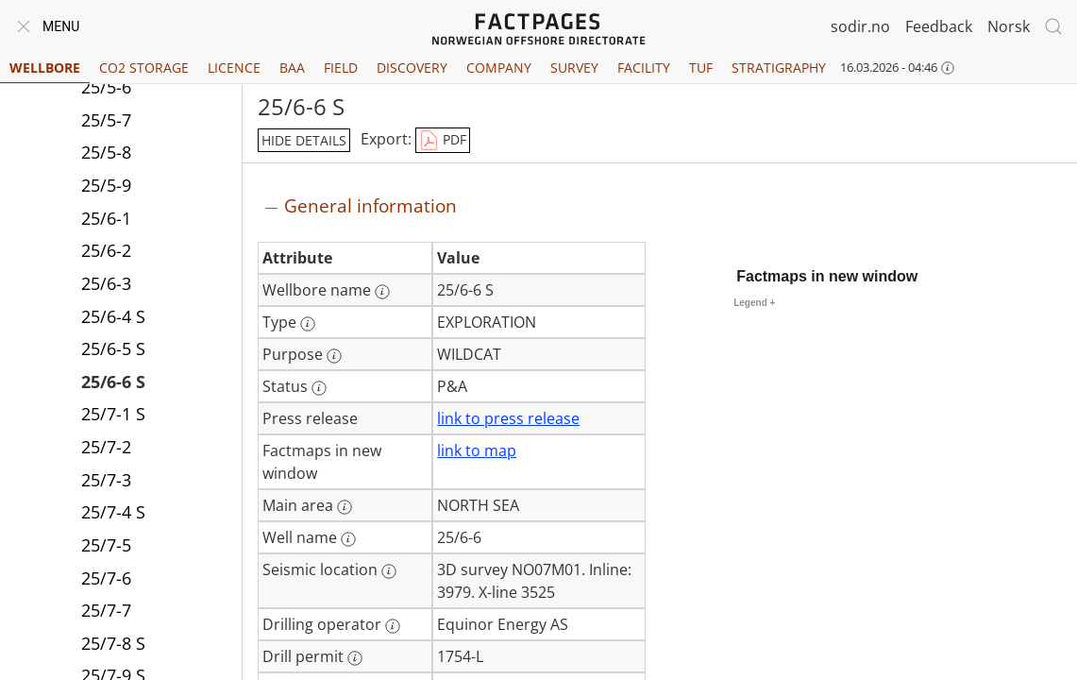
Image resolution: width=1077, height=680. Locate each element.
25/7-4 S (113, 512)
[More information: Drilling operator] (392, 626)
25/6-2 (106, 250)
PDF (442, 140)
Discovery (412, 67)
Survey (574, 67)
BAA (292, 67)
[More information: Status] (319, 388)
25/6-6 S (113, 381)
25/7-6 (106, 578)
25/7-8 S (113, 643)
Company (498, 67)
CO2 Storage (144, 67)
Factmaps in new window (826, 276)
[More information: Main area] (344, 507)
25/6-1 (106, 218)
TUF (701, 67)
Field (341, 67)
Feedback (938, 26)
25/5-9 (106, 185)
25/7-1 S (113, 413)
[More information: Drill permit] (354, 658)
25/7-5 (106, 545)
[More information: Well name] (348, 539)
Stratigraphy (779, 67)
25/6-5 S (113, 348)
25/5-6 (106, 87)
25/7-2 (106, 446)
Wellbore (44, 67)
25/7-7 (106, 610)
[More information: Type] (307, 324)
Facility (643, 67)
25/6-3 (106, 283)
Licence (234, 67)
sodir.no (860, 26)
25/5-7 (106, 120)
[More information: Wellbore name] (382, 291)
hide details (303, 140)
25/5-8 (106, 152)
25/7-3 (106, 479)
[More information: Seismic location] (388, 571)
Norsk (1008, 26)
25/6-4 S (113, 316)
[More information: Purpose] (334, 356)
